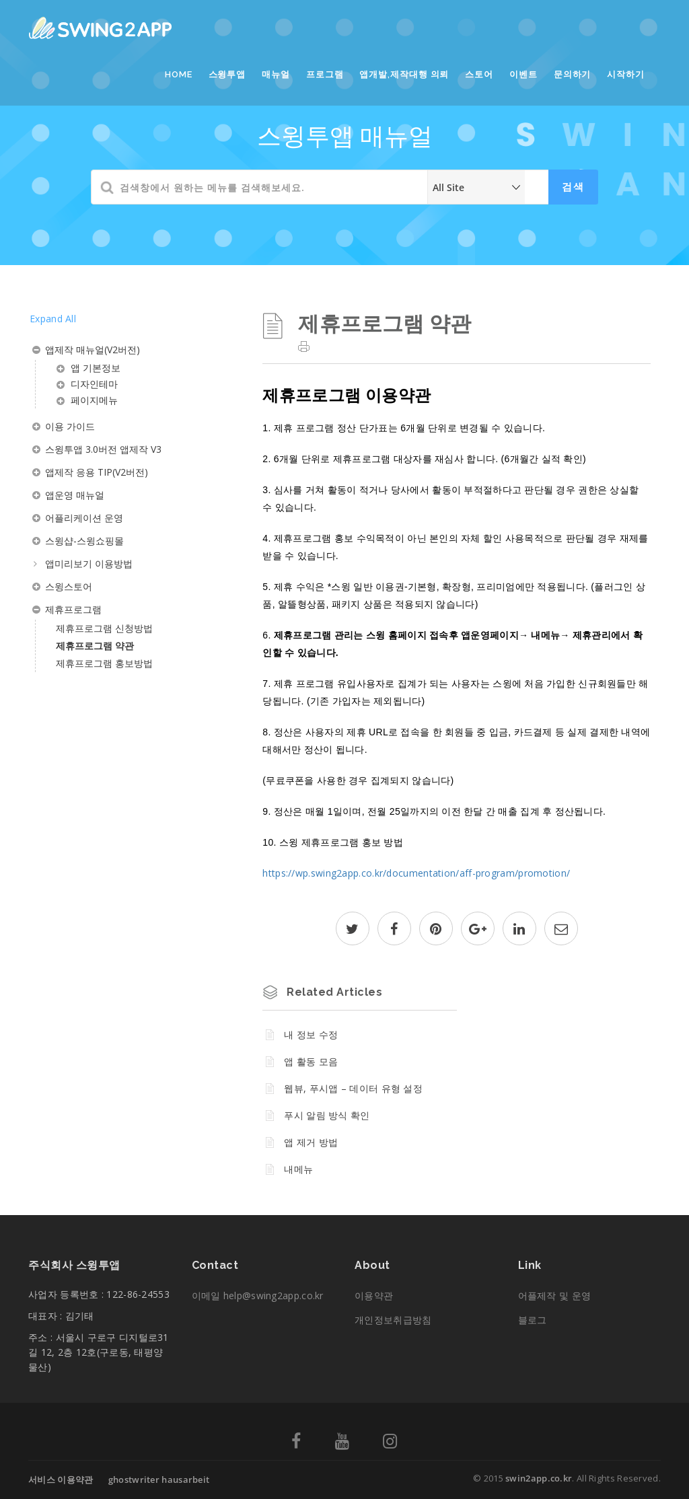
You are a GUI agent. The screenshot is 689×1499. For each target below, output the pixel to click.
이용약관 (374, 1295)
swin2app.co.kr (538, 1478)
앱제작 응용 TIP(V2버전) (96, 472)
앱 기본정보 (95, 367)
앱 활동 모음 (311, 1061)
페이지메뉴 (94, 400)
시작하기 (626, 74)
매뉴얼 (276, 74)
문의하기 (572, 74)
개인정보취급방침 (393, 1319)
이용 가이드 (70, 426)
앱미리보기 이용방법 (89, 563)
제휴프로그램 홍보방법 (104, 663)
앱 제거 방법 (311, 1142)
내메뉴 (298, 1169)
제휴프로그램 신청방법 (104, 628)
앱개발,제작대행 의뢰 (404, 74)
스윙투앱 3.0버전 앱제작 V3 (103, 449)
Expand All (53, 318)
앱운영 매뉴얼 (74, 494)
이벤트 (523, 74)
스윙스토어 (68, 586)
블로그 (532, 1319)
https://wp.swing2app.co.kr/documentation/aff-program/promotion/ (416, 873)
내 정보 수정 (311, 1034)
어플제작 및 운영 (554, 1295)
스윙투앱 (227, 74)
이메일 (258, 1295)
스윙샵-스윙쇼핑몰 (84, 540)
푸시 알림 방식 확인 (326, 1115)
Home (178, 74)
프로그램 (325, 74)
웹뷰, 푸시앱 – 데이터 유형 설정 (353, 1088)
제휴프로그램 (73, 609)
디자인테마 (94, 383)
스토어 (479, 74)
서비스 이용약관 (60, 1479)
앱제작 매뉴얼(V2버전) (92, 349)
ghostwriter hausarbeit (159, 1479)
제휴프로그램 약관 (95, 645)
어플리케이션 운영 (84, 517)
